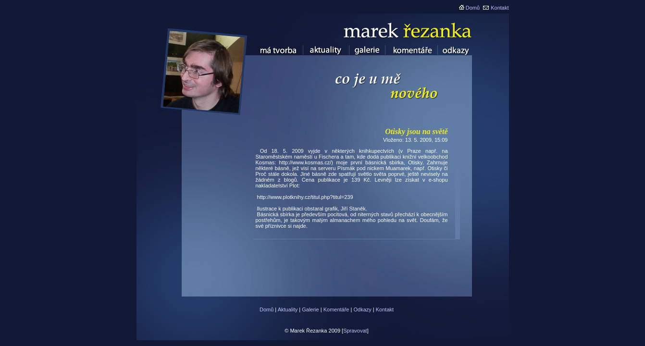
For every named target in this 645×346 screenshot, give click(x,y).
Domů (473, 8)
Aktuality (288, 309)
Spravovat (355, 331)
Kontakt (500, 8)
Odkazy (362, 309)
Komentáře (336, 309)
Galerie (310, 309)
